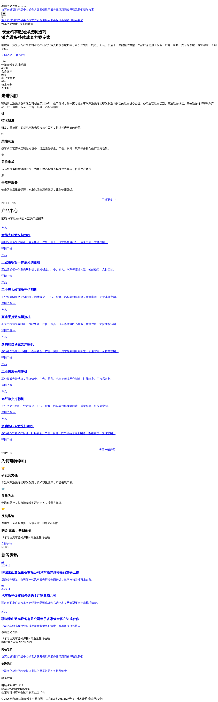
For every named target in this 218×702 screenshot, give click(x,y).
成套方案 (34, 9)
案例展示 (45, 9)
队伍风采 (39, 670)
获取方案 (88, 9)
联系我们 (77, 9)
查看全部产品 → (109, 449)
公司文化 (6, 670)
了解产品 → (8, 55)
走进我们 (12, 9)
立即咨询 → (8, 543)
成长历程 (17, 670)
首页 (4, 9)
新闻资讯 (66, 9)
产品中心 (23, 9)
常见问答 (50, 670)
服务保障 (55, 9)
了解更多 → (109, 199)
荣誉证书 (28, 670)
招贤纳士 (61, 670)
